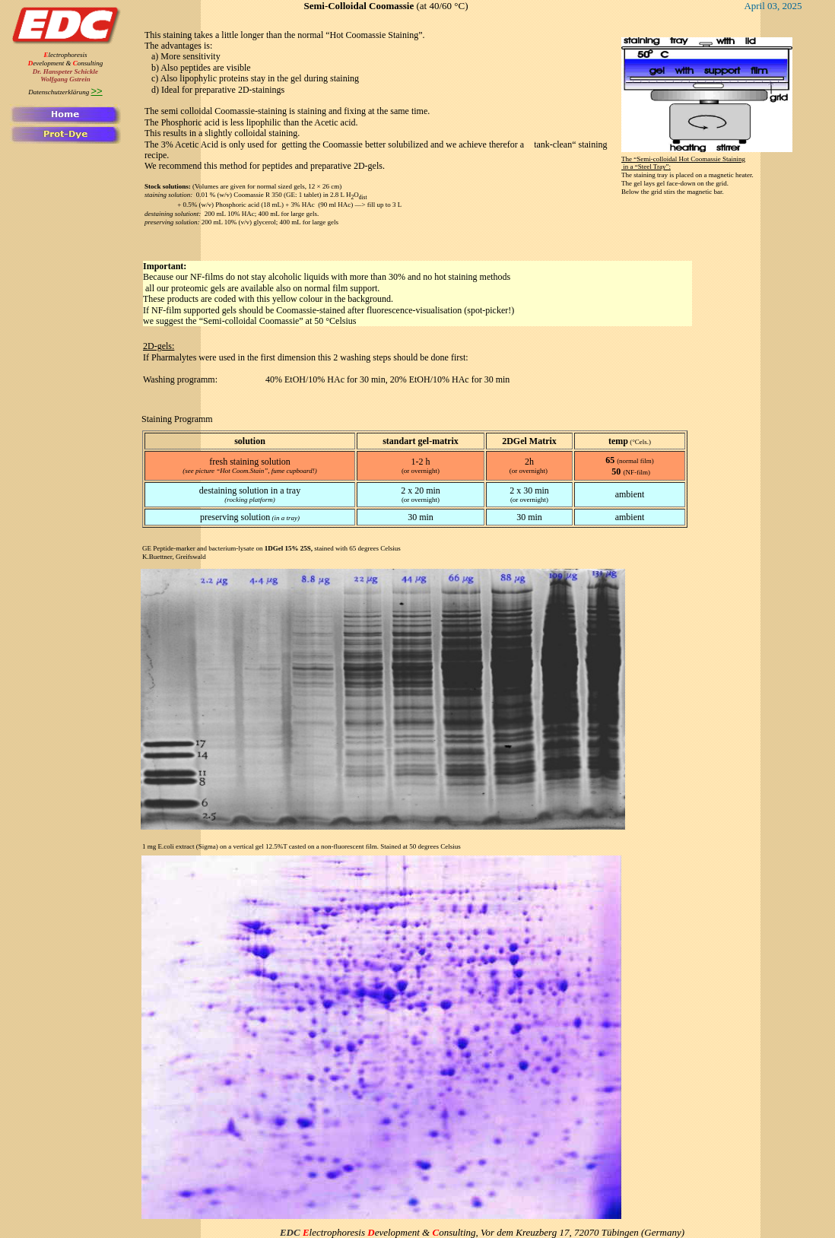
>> (97, 91)
